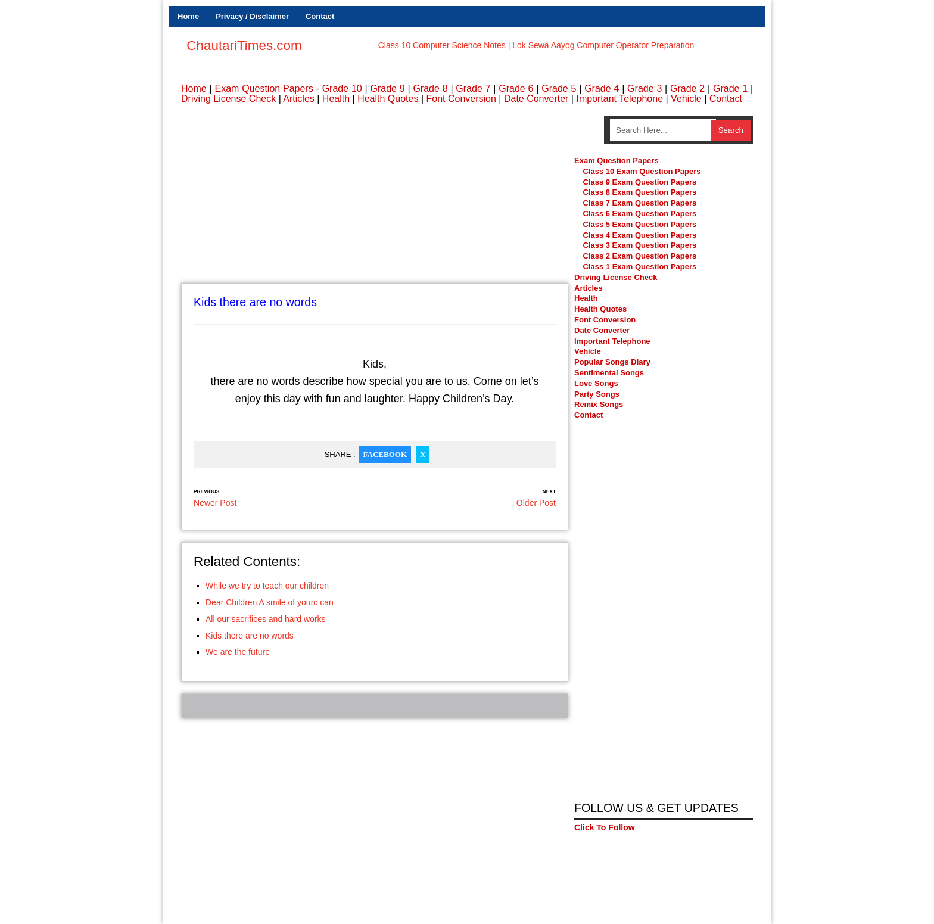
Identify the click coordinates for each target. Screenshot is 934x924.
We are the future (238, 652)
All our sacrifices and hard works (266, 619)
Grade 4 (601, 88)
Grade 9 (387, 88)
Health (336, 99)
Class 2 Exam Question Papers (639, 256)
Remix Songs (598, 404)
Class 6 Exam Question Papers (639, 214)
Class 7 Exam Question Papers (639, 203)
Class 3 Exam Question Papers (640, 245)
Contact (320, 16)
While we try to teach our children (267, 585)
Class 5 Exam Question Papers (640, 224)
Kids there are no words (250, 635)
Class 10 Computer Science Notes (442, 45)
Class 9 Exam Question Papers (639, 182)
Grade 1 (730, 88)
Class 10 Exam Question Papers (641, 171)
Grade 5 (558, 88)
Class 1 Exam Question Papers (639, 267)
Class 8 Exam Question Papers (639, 192)
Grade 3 (644, 88)
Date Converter (536, 99)
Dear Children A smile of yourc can (270, 602)
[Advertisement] (374, 199)
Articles (298, 99)
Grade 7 (473, 88)
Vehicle (686, 99)
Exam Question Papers (263, 88)
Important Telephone (619, 99)
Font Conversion (461, 99)
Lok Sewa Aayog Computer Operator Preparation (603, 45)
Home (188, 16)
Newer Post (215, 503)
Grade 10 (342, 88)
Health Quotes (387, 99)
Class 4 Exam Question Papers (640, 235)
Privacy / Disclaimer (252, 16)
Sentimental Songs (609, 372)
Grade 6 (516, 88)
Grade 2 (687, 88)
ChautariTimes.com (243, 45)
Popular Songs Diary (612, 362)
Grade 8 (430, 88)
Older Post (536, 503)
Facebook (385, 454)
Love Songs (596, 383)
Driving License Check (228, 99)
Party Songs (596, 394)
